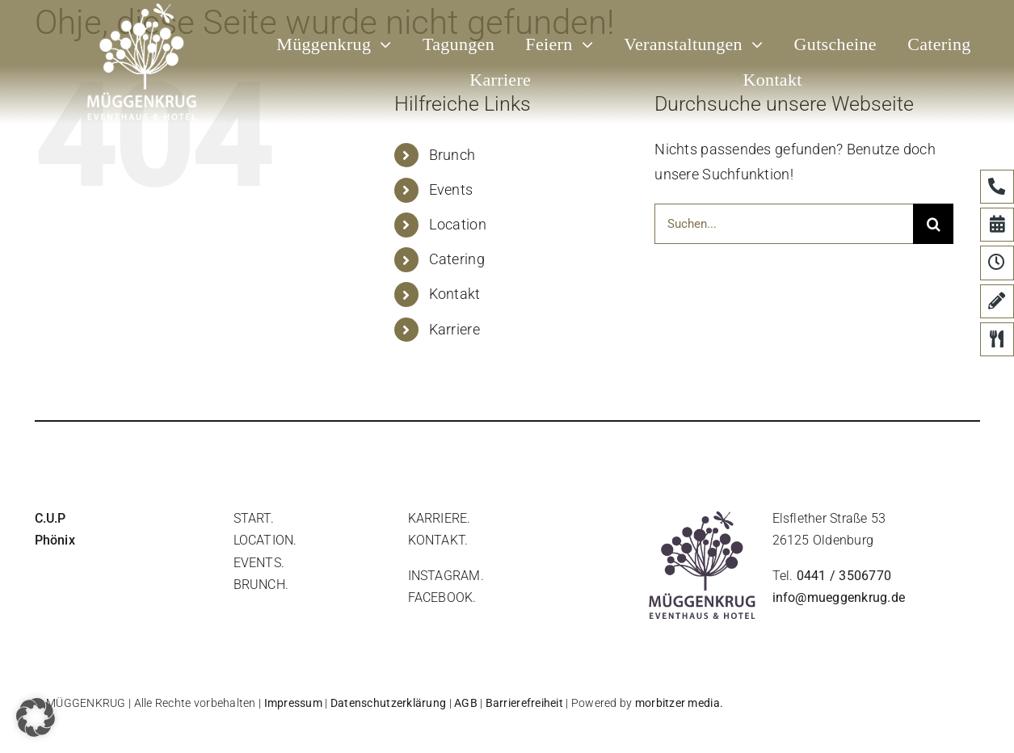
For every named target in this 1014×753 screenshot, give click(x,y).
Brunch (452, 154)
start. (254, 518)
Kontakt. (438, 540)
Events (451, 189)
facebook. (442, 597)
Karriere (454, 329)
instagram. (446, 575)
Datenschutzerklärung (388, 702)
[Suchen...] (783, 224)
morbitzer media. (679, 702)
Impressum (293, 702)
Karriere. (439, 518)
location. (265, 540)
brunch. (261, 584)
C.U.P (50, 518)
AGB (466, 702)
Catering (457, 258)
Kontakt (455, 293)
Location (457, 224)
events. (259, 562)
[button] (35, 717)
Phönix (55, 540)
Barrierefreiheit (524, 702)
